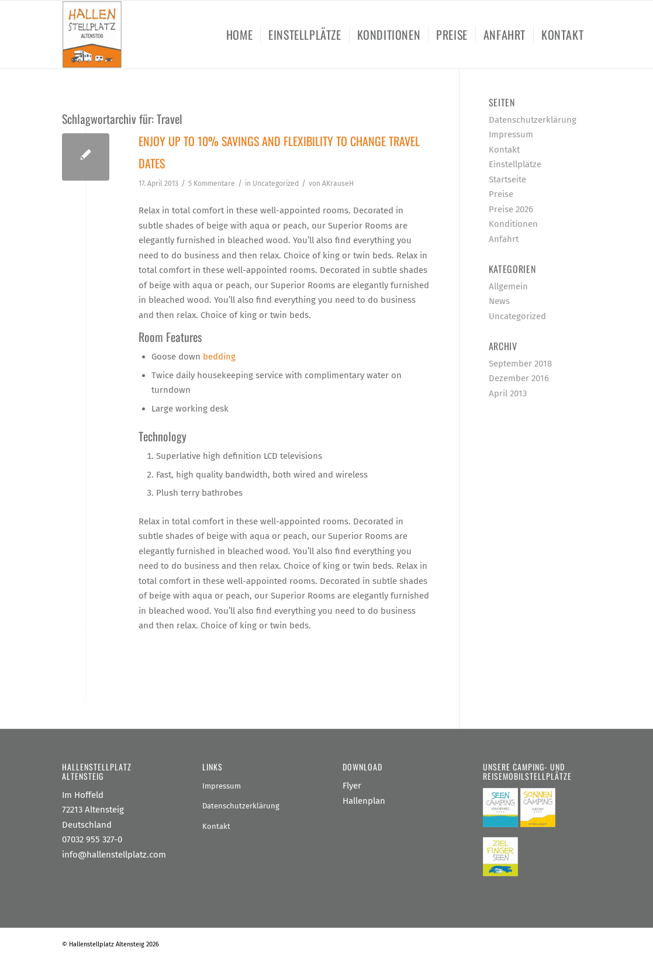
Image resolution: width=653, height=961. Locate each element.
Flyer (352, 785)
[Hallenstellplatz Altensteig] (92, 34)
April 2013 (508, 393)
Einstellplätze (515, 164)
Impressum (511, 134)
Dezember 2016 (519, 378)
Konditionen (513, 224)
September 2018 (520, 363)
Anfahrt (504, 239)
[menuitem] (239, 34)
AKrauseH (338, 183)
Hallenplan (364, 801)
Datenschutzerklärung (532, 120)
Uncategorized (276, 183)
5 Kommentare (211, 183)
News (499, 301)
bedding (219, 356)
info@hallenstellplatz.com (114, 854)
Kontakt (504, 149)
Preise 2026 (511, 209)
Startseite (507, 179)
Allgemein (508, 286)
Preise (501, 194)
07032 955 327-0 (92, 839)
